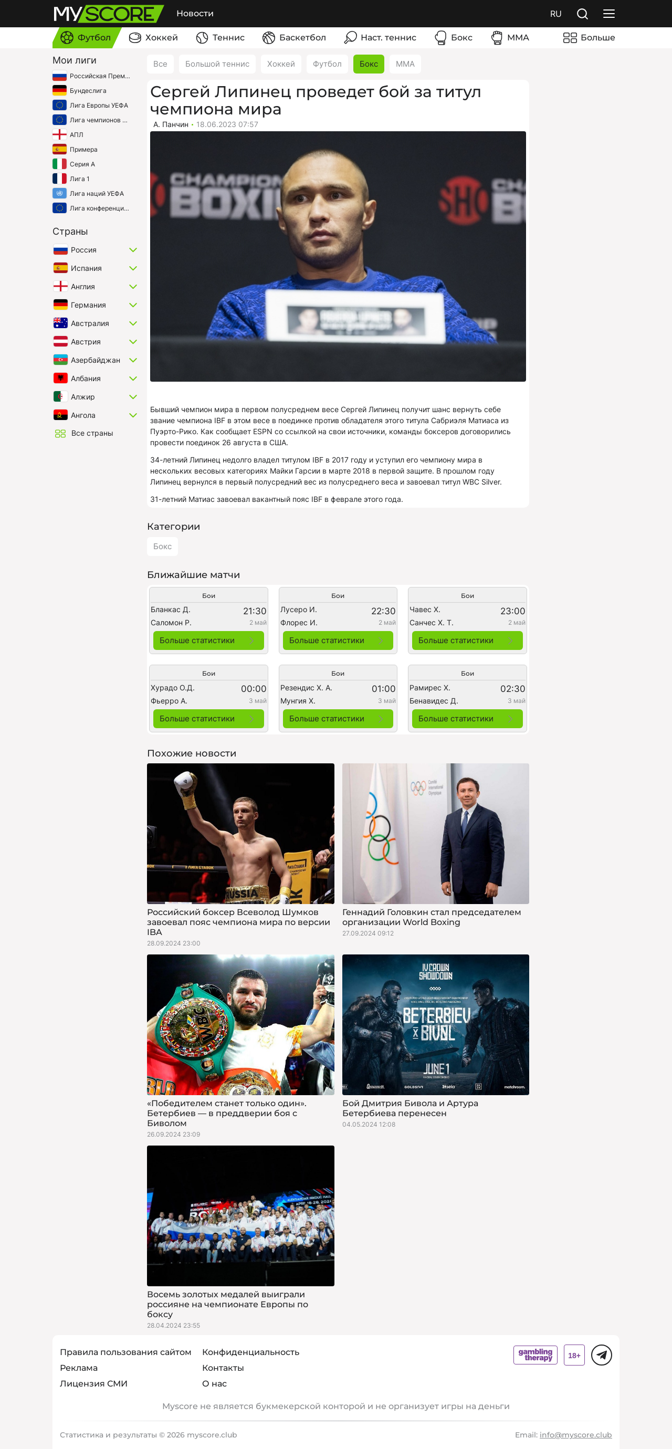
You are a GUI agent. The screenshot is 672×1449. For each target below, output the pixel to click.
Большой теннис (217, 64)
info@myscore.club (576, 1435)
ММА (405, 64)
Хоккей (281, 64)
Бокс (369, 64)
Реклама (79, 1368)
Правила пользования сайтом (126, 1352)
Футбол (327, 64)
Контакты (223, 1368)
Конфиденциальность (250, 1352)
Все (160, 64)
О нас (214, 1384)
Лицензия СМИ (94, 1384)
